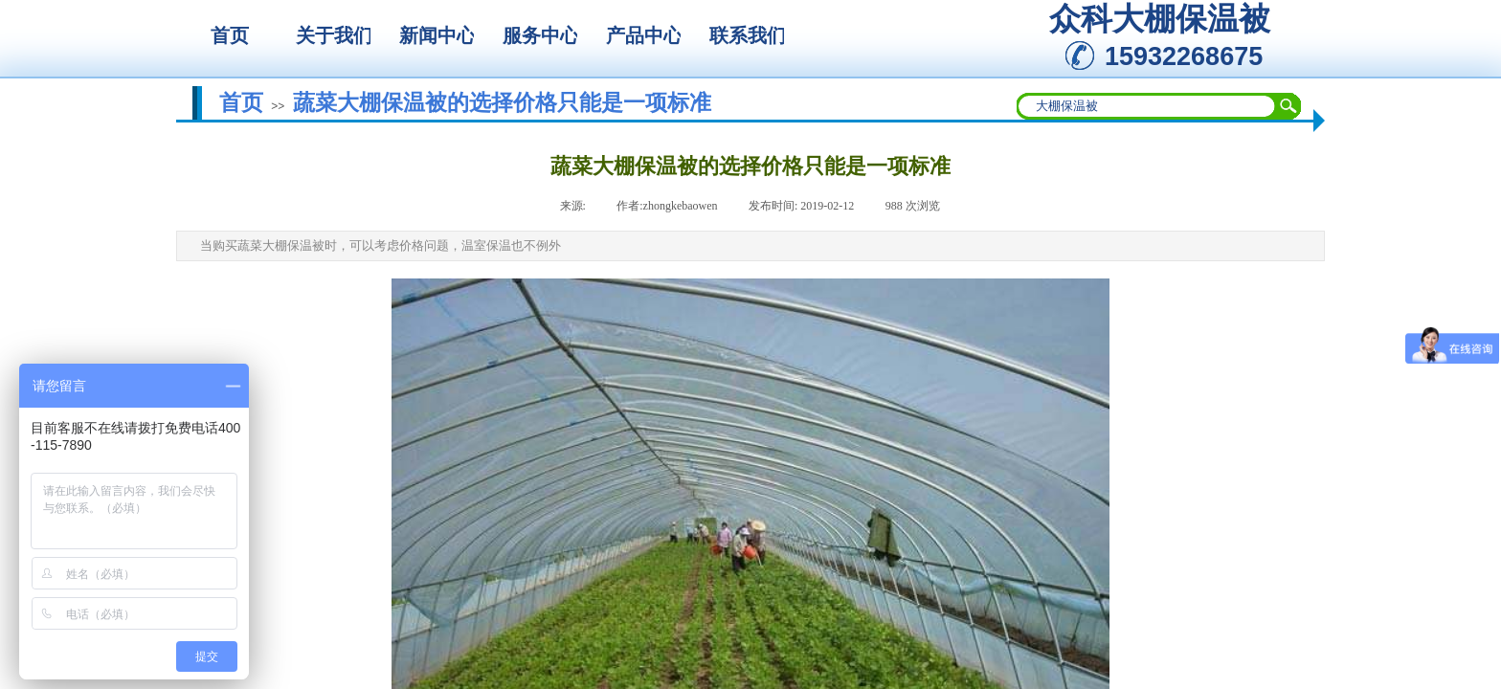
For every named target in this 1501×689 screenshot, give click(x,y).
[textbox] (1147, 106)
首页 (241, 102)
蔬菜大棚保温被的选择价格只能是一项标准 (502, 102)
